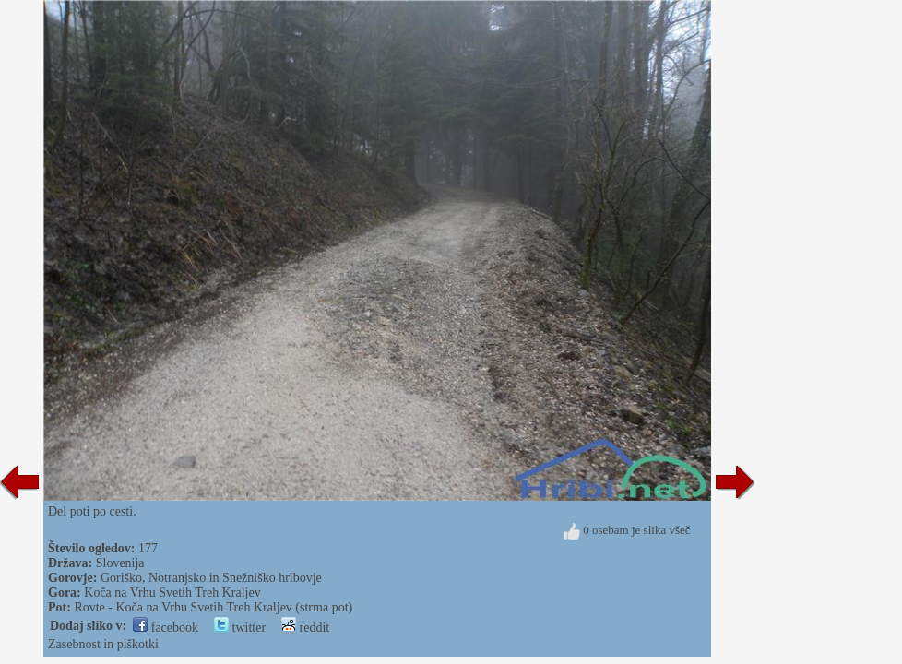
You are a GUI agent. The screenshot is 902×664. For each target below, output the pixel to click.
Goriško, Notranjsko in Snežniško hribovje (211, 578)
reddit (305, 627)
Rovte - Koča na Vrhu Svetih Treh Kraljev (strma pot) (213, 607)
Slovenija (120, 563)
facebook (165, 627)
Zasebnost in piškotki (103, 644)
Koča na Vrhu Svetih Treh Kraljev (172, 592)
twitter (240, 627)
